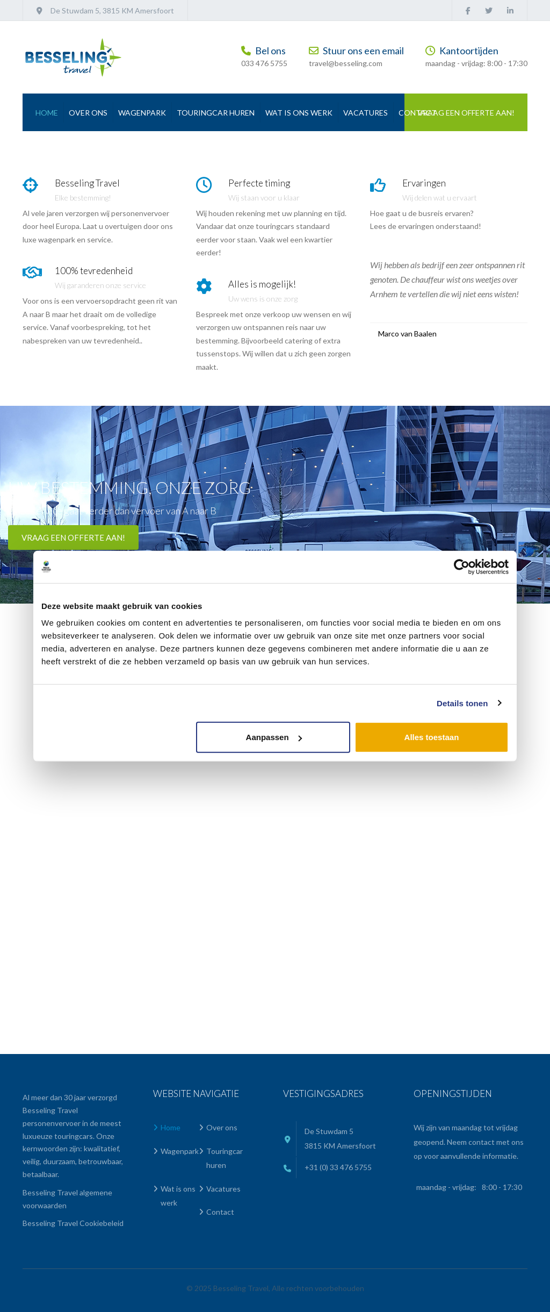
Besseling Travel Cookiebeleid (73, 1223)
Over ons (88, 112)
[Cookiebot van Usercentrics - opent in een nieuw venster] (462, 566)
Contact (418, 112)
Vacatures (365, 112)
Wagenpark (142, 112)
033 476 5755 (264, 63)
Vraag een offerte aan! (466, 112)
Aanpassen (274, 737)
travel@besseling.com (345, 63)
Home (46, 112)
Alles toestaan (431, 737)
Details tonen (462, 702)
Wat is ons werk (298, 112)
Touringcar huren (216, 112)
